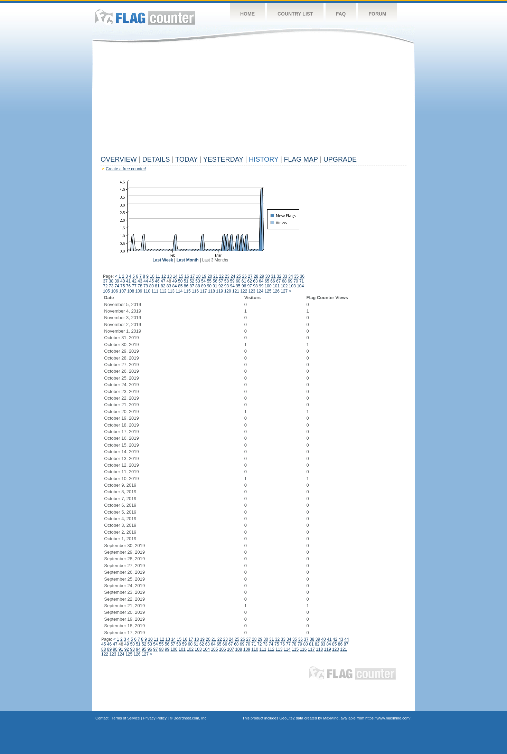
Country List (295, 14)
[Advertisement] (253, 101)
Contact (102, 718)
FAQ (341, 14)
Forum (377, 14)
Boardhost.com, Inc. (190, 718)
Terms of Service (126, 718)
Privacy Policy (155, 718)
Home (247, 14)
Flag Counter (145, 17)
